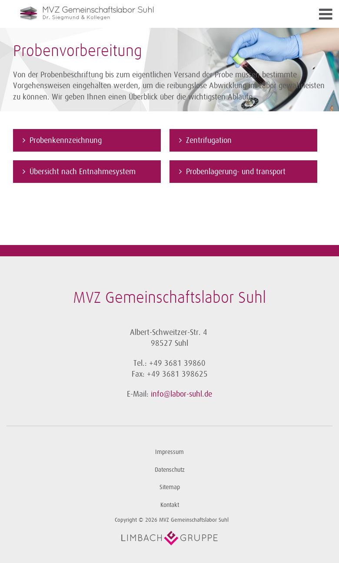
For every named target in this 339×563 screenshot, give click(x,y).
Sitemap (170, 487)
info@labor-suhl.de (181, 394)
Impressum (169, 452)
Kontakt (169, 505)
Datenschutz (170, 470)
